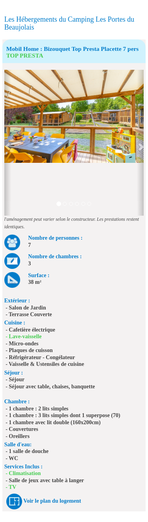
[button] (7, 143)
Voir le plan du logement (52, 501)
